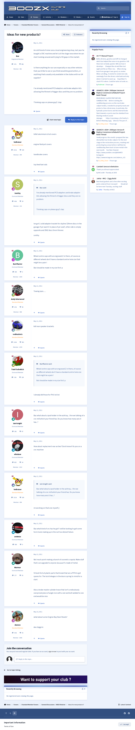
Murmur (17, 567)
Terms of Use (9, 726)
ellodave (17, 454)
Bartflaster (17, 264)
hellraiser (18, 142)
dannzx (18, 625)
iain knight (17, 423)
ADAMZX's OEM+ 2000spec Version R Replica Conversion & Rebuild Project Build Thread (110, 92)
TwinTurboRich (17, 369)
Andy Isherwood (17, 299)
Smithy (18, 193)
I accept (124, 724)
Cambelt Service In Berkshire (107, 166)
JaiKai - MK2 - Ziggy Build (106, 178)
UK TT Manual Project (104, 56)
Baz (17, 56)
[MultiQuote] (34, 172)
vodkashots (17, 334)
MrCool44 (101, 173)
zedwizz (17, 536)
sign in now (52, 651)
